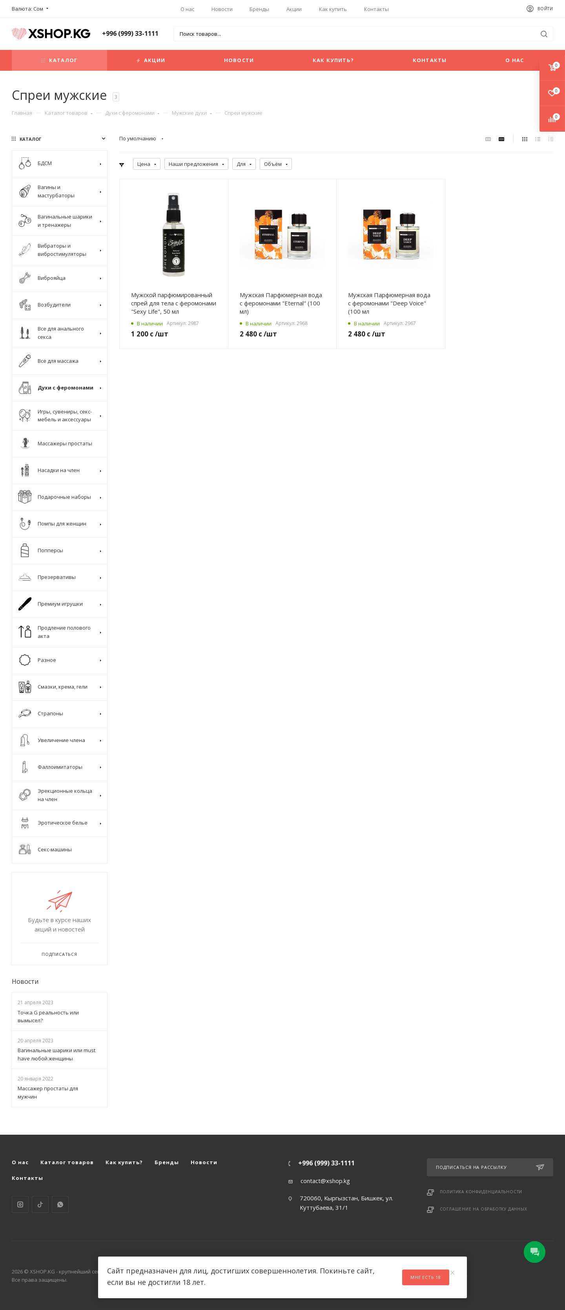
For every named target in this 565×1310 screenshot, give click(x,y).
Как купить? (333, 60)
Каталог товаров (69, 112)
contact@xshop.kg (325, 1181)
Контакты (376, 9)
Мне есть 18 (425, 1277)
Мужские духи (192, 112)
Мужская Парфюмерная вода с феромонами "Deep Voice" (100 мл (389, 303)
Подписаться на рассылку (490, 1167)
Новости (222, 9)
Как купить (333, 9)
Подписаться (59, 954)
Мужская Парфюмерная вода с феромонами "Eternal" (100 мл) (281, 303)
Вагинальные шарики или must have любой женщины (56, 1054)
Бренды (259, 9)
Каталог (59, 60)
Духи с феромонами (132, 112)
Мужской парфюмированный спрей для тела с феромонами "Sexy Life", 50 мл (173, 303)
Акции (294, 9)
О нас (187, 9)
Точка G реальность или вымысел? (48, 1016)
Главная (22, 112)
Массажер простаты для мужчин (48, 1092)
